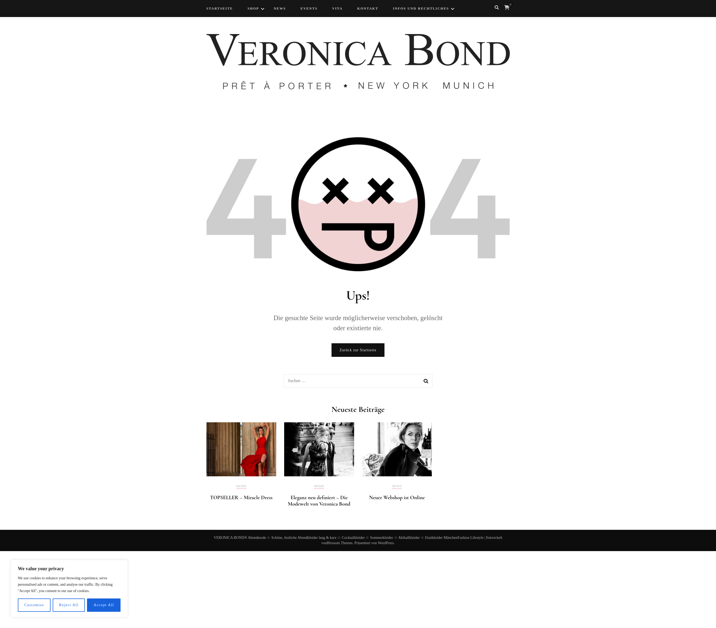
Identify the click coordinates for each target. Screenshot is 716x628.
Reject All (68, 605)
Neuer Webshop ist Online (397, 497)
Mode (241, 486)
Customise (34, 605)
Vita (337, 8)
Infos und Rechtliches (421, 8)
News (397, 486)
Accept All (104, 605)
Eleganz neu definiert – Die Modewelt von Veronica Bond (319, 500)
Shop (253, 8)
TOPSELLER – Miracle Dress (241, 497)
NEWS (280, 8)
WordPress (386, 543)
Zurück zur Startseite (358, 350)
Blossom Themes (340, 543)
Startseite (219, 8)
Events (309, 8)
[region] (69, 588)
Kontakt (367, 8)
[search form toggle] (497, 7)
